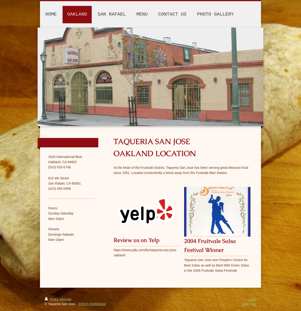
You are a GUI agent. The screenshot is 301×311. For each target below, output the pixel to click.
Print (51, 299)
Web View (249, 304)
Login (252, 299)
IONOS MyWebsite (92, 304)
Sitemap (65, 299)
